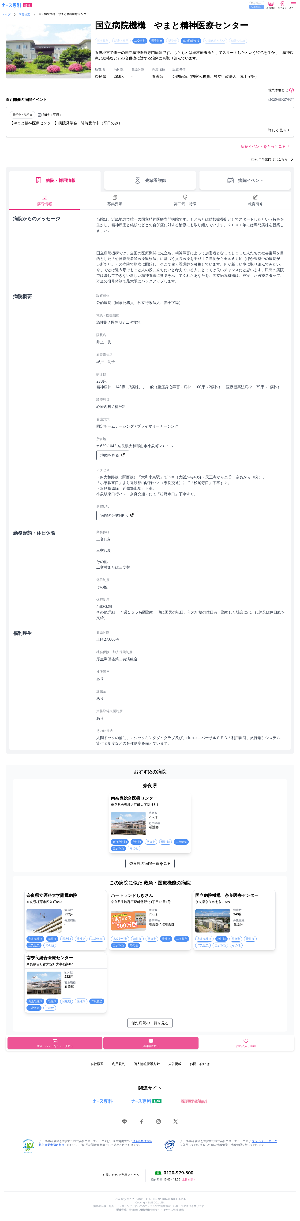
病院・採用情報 (54, 180)
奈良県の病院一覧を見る (150, 863)
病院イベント (245, 180)
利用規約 (118, 1064)
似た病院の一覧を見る (150, 1022)
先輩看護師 (150, 180)
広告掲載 (174, 1064)
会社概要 (97, 1064)
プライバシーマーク (264, 1141)
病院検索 (24, 14)
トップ (6, 14)
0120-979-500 (178, 1172)
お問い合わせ (200, 1064)
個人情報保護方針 (147, 1064)
